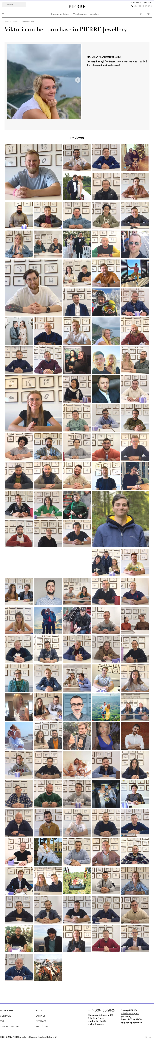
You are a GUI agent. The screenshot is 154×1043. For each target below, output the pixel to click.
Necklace (41, 1021)
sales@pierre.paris (130, 1014)
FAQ (2, 1021)
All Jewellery (42, 1027)
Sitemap (148, 1037)
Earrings (40, 1016)
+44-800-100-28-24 (143, 6)
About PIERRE (6, 1011)
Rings (39, 1011)
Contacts (5, 1016)
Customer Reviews (9, 1027)
